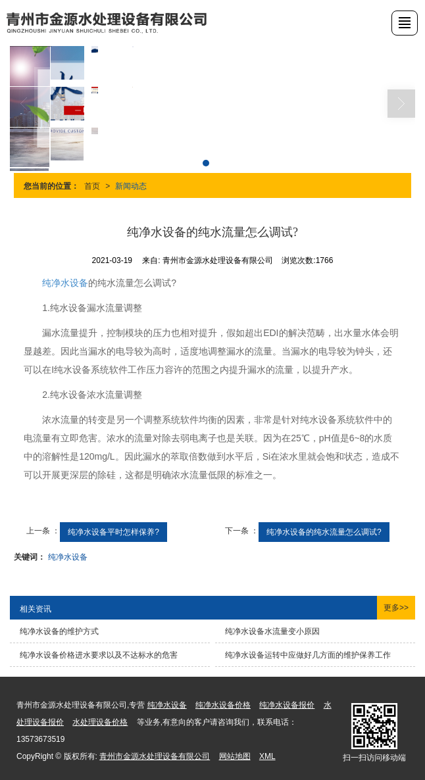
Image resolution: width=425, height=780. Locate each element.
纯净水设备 (65, 283)
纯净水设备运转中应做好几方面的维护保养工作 (308, 655)
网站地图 (235, 756)
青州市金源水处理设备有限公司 (154, 756)
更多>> (396, 607)
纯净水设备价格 (223, 705)
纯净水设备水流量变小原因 (272, 631)
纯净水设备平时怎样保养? (113, 532)
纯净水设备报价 (286, 705)
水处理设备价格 (100, 722)
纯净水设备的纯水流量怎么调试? (324, 532)
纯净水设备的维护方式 (59, 631)
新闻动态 (131, 186)
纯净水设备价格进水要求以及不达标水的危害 (99, 655)
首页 (92, 186)
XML (267, 756)
